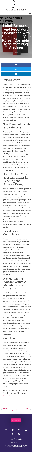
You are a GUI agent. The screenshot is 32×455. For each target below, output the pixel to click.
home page (7, 396)
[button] (30, 13)
